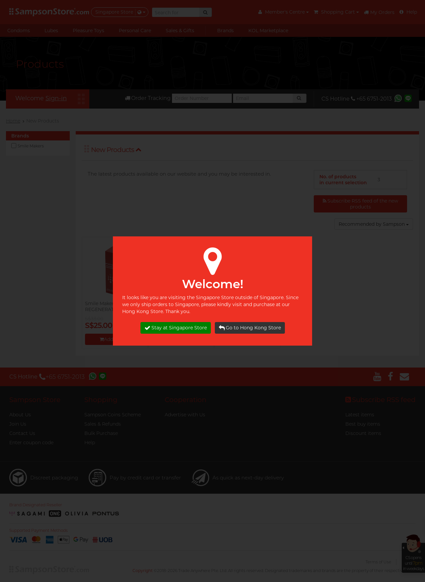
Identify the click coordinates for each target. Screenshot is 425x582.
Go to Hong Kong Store (250, 328)
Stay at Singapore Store (175, 328)
